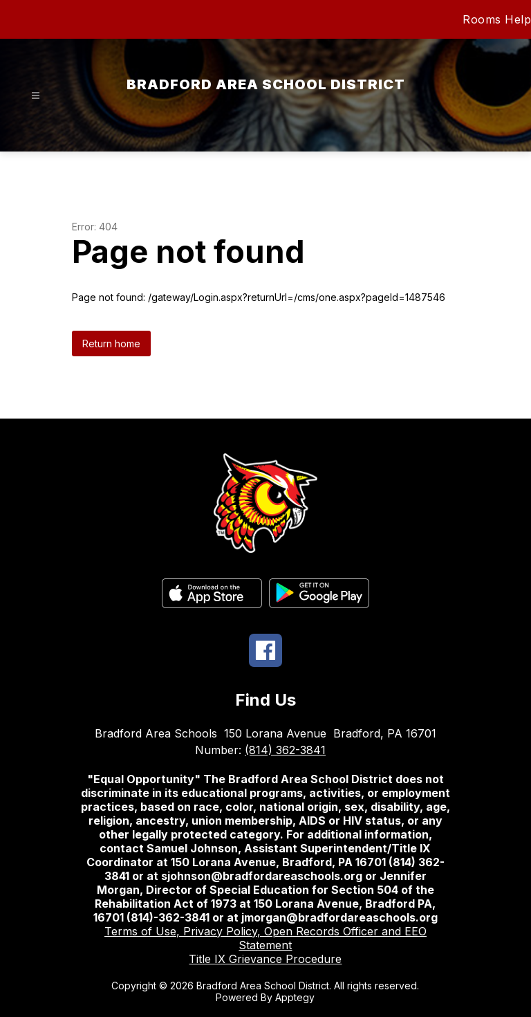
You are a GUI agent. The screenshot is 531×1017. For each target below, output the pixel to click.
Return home (111, 343)
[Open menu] (36, 96)
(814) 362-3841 (285, 750)
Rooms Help (497, 19)
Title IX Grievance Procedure (265, 959)
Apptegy (295, 997)
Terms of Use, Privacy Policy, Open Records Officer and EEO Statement (265, 938)
